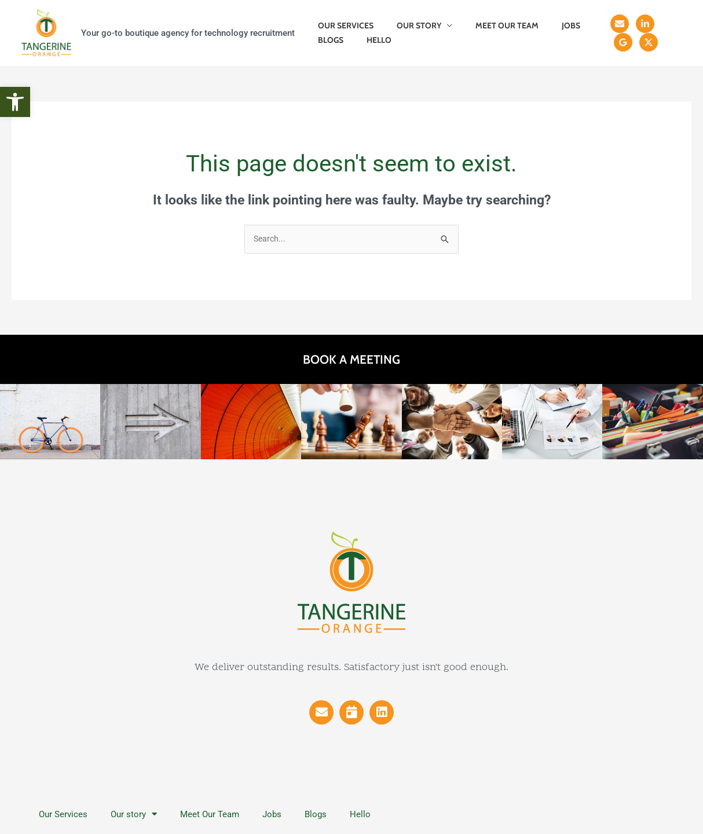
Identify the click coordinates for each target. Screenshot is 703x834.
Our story (408, 25)
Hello (368, 40)
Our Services (342, 25)
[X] (616, 42)
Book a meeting (351, 360)
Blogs (327, 40)
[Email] (612, 23)
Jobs (546, 25)
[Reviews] (663, 23)
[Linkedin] (638, 23)
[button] (15, 102)
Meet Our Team (489, 25)
